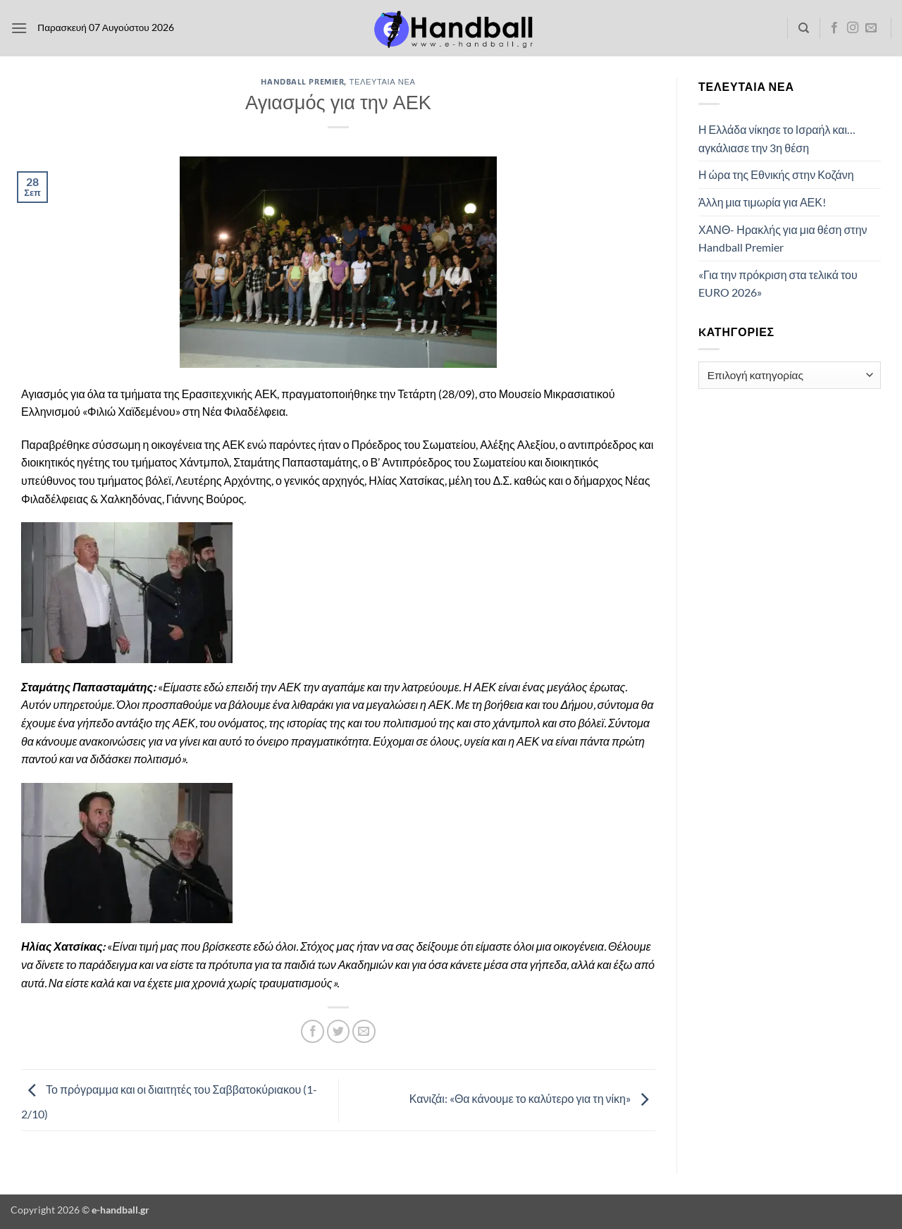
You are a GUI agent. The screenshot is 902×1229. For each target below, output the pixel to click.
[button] (19, 28)
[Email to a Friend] (364, 1031)
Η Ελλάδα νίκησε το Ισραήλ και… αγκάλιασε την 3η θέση (776, 138)
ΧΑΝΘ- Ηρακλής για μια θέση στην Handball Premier (782, 238)
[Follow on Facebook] (834, 28)
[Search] (803, 28)
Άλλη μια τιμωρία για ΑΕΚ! (762, 202)
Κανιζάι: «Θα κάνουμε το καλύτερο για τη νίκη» (532, 1098)
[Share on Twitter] (338, 1031)
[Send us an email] (871, 28)
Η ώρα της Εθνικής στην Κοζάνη (776, 174)
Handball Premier (302, 81)
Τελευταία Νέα (383, 81)
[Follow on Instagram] (852, 28)
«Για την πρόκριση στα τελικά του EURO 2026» (778, 283)
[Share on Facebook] (312, 1031)
